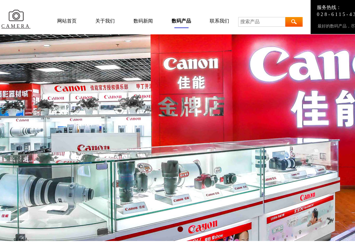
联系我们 (219, 21)
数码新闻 (143, 21)
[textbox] (261, 22)
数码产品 (181, 21)
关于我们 (105, 21)
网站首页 (67, 21)
